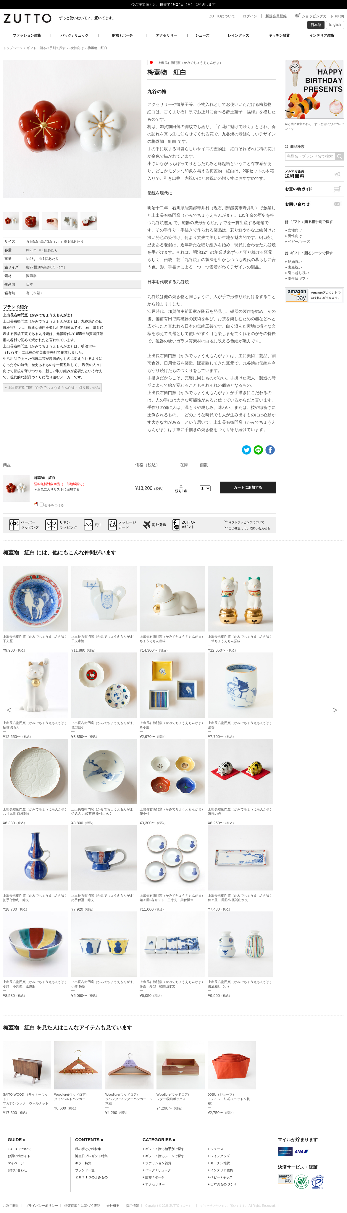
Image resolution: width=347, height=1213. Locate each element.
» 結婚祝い (293, 262)
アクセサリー (166, 35)
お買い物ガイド (314, 189)
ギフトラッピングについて (246, 522)
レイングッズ (238, 35)
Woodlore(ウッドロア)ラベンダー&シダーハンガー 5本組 (128, 1099)
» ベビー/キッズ (297, 241)
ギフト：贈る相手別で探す (46, 48)
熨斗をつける (52, 505)
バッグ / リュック (74, 35)
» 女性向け (293, 230)
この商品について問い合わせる (249, 528)
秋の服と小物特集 (88, 1149)
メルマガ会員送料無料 (314, 174)
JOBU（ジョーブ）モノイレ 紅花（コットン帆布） (229, 1099)
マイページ (16, 1163)
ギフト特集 (83, 1163)
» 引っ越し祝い (297, 273)
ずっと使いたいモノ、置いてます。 (87, 18)
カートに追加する (248, 487)
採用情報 (132, 1205)
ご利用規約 (11, 1205)
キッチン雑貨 (279, 35)
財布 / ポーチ (122, 35)
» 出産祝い (293, 267)
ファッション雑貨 (27, 35)
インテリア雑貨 (321, 35)
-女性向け (77, 48)
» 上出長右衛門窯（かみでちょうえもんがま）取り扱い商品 (52, 388)
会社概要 (113, 1205)
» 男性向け (293, 236)
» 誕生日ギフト (297, 278)
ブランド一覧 (85, 1170)
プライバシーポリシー (41, 1205)
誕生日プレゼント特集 (91, 1156)
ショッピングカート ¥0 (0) (323, 16)
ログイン (250, 16)
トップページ (12, 48)
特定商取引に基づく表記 (82, 1205)
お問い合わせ (314, 204)
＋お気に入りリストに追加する (57, 489)
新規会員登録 (276, 16)
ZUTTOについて (222, 16)
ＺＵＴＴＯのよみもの (91, 1177)
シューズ (202, 35)
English (335, 24)
